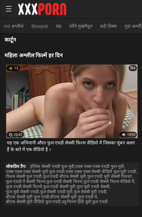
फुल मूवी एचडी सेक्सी (93, 186)
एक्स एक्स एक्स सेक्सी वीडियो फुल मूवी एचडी (101, 171)
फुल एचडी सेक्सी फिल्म (64, 181)
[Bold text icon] (8, 8)
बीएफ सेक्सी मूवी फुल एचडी (27, 197)
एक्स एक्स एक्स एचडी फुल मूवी (99, 166)
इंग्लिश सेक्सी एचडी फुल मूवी (52, 166)
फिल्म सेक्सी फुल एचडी (24, 176)
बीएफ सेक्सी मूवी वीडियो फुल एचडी (33, 201)
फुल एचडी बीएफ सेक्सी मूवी (64, 176)
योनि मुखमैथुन (80, 26)
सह (58, 26)
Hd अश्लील (13, 26)
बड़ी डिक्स (108, 26)
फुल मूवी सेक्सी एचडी (22, 191)
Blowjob (39, 26)
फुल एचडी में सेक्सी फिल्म (25, 181)
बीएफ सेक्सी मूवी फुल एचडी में (73, 197)
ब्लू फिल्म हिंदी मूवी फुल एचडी (85, 201)
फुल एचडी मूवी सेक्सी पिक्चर (109, 176)
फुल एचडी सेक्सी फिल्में (24, 186)
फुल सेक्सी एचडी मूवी (56, 191)
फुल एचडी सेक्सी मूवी (59, 186)
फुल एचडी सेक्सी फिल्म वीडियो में (108, 181)
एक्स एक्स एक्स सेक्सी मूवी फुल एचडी (35, 171)
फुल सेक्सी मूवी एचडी (90, 191)
